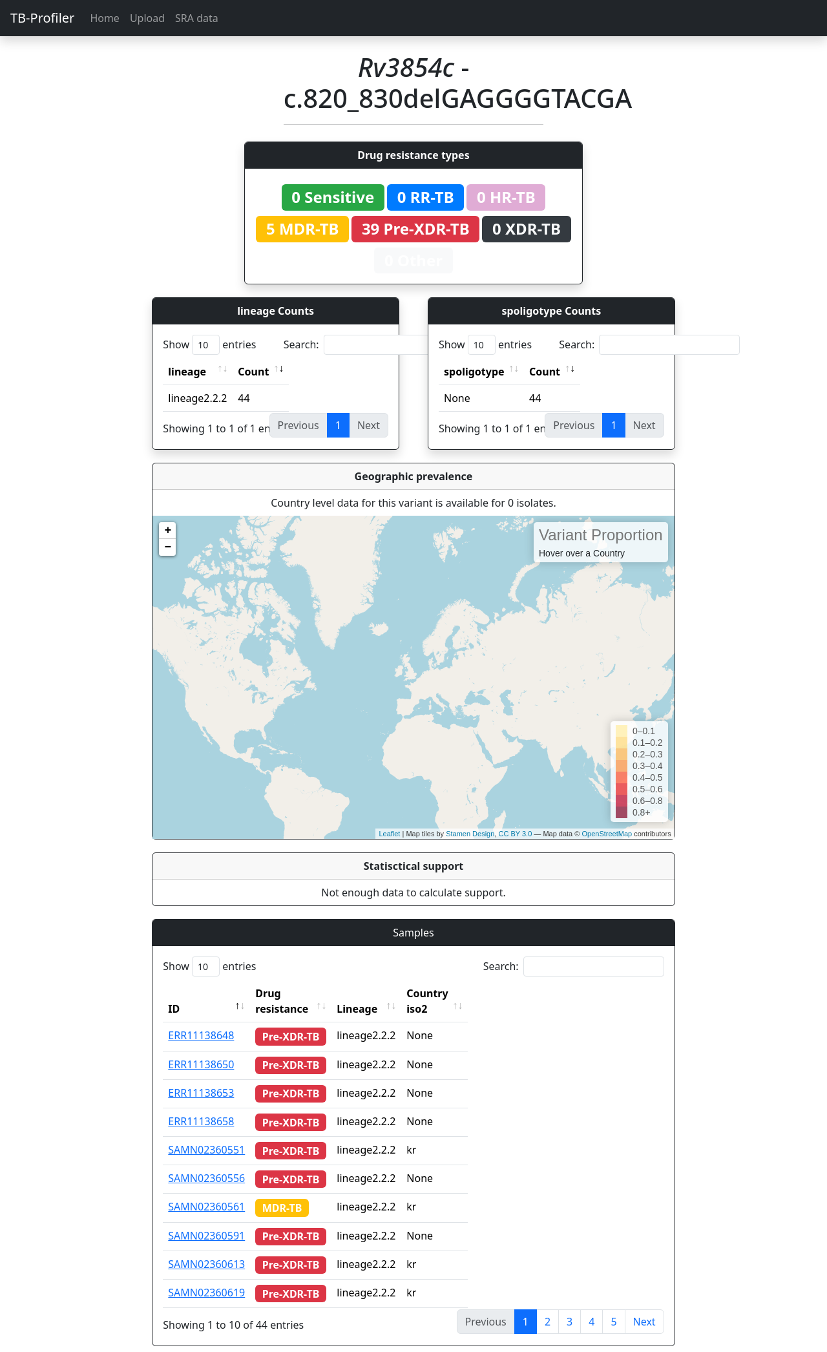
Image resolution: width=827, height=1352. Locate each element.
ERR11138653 (201, 1077)
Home (105, 18)
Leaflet (389, 834)
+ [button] (167, 530)
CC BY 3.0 (515, 834)
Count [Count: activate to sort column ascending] (253, 371)
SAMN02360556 (206, 1163)
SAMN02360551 (206, 1134)
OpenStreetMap (606, 834)
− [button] (167, 547)
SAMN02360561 (206, 1191)
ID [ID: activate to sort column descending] (174, 993)
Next (644, 1306)
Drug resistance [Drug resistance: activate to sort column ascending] (296, 993)
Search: (374, 345)
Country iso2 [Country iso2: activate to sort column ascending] (463, 993)
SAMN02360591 (206, 1220)
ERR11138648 (201, 1020)
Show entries (209, 345)
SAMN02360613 (206, 1248)
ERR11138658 (201, 1106)
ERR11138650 (201, 1049)
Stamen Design (470, 834)
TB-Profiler (42, 17)
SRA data (196, 18)
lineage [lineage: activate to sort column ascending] (187, 371)
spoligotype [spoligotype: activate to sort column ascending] (474, 371)
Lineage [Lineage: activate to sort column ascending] (381, 993)
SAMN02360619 (206, 1277)
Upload (147, 18)
